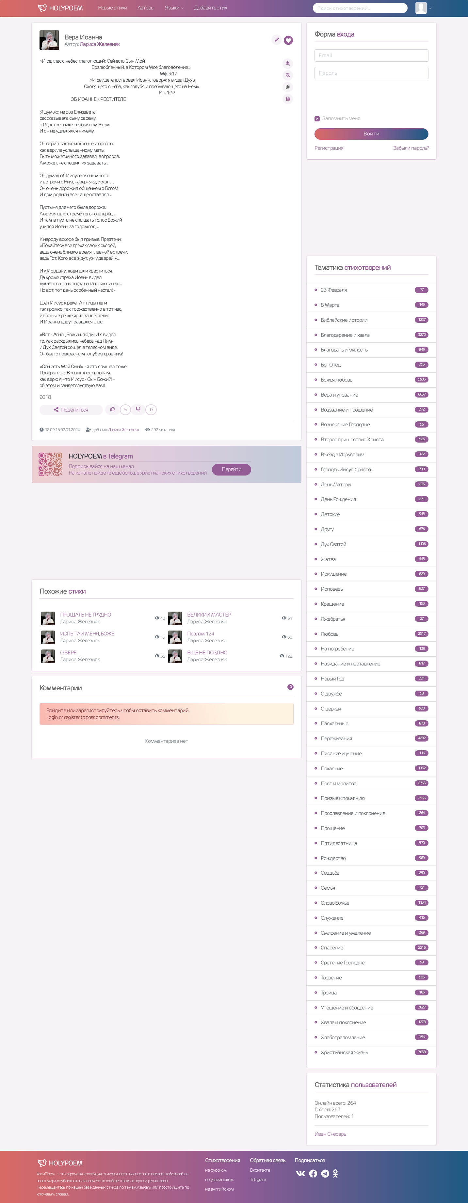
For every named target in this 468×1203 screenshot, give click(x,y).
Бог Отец (371, 364)
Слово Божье (371, 902)
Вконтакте (260, 1170)
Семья (371, 887)
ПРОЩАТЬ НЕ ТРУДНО (85, 614)
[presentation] (364, 97)
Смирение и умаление (371, 933)
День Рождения (371, 499)
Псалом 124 (200, 633)
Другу (371, 529)
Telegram (258, 1179)
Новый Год (371, 678)
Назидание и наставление (371, 663)
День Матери (371, 484)
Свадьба (371, 872)
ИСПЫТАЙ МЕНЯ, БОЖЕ (87, 633)
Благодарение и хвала (371, 335)
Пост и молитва (371, 783)
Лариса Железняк (100, 44)
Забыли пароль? (411, 148)
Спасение (371, 947)
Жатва (371, 559)
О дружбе (371, 693)
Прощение (371, 828)
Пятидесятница (371, 843)
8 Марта (371, 305)
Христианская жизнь (371, 1052)
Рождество (371, 858)
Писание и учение (371, 753)
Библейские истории (371, 320)
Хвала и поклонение (371, 1022)
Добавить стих (210, 7)
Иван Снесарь (330, 1134)
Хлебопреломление (371, 1037)
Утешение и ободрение (371, 1007)
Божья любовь (371, 379)
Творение (371, 977)
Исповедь (371, 589)
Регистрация (329, 148)
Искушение (371, 573)
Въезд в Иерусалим (371, 454)
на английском (219, 1189)
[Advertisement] (167, 534)
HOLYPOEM (85, 456)
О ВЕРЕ (68, 652)
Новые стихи (112, 7)
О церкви (371, 708)
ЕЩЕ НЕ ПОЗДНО (207, 652)
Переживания (371, 738)
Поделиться (71, 409)
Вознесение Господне (371, 424)
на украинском (219, 1179)
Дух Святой (371, 544)
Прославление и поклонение (371, 813)
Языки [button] (172, 7)
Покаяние (371, 768)
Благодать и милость (371, 349)
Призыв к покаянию (371, 798)
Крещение (371, 604)
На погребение (371, 648)
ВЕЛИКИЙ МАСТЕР (209, 614)
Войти (371, 133)
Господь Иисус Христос (371, 469)
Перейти (231, 469)
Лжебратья (371, 619)
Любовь (371, 634)
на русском (215, 1170)
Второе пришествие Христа (371, 439)
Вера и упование (371, 394)
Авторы (145, 7)
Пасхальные (371, 723)
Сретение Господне (371, 962)
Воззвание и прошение (371, 409)
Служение (371, 917)
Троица (371, 992)
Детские (371, 514)
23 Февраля (371, 290)
